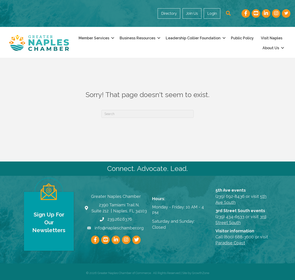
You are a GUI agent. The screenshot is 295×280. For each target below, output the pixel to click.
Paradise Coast (230, 242)
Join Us (192, 13)
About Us (271, 48)
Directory (169, 13)
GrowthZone (200, 273)
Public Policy (242, 38)
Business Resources (137, 38)
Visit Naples (271, 38)
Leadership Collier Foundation (193, 38)
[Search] (147, 114)
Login (212, 13)
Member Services (94, 38)
